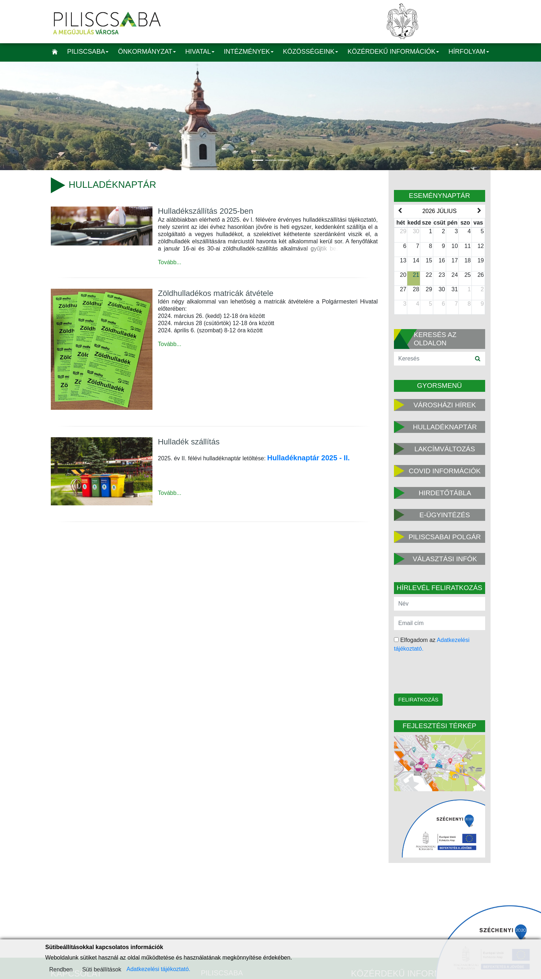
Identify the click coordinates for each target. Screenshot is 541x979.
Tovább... (169, 262)
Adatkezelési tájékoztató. (158, 969)
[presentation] (440, 674)
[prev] (399, 211)
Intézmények (249, 51)
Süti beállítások (101, 969)
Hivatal (199, 51)
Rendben (61, 969)
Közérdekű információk (393, 51)
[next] (479, 211)
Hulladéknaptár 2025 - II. (308, 458)
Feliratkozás (418, 699)
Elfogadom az (432, 644)
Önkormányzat (147, 51)
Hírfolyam (468, 51)
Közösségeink (310, 51)
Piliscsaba (87, 51)
